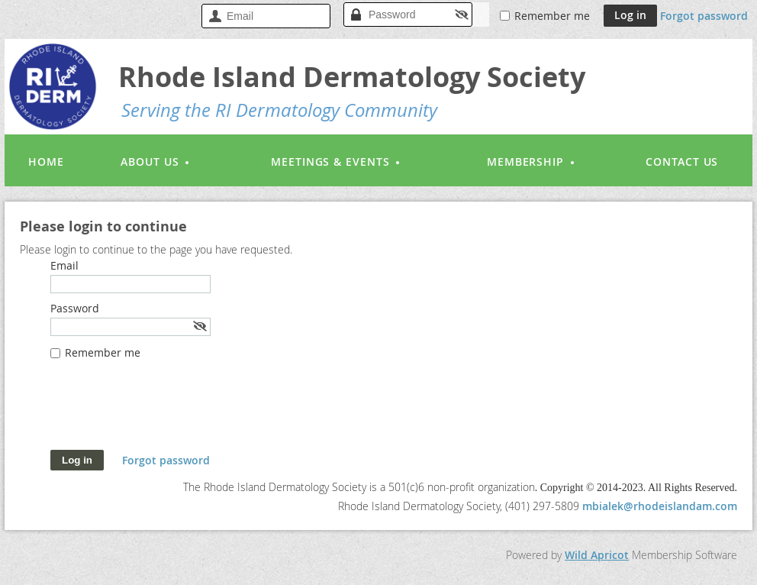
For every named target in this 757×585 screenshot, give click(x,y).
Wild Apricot (597, 555)
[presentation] (166, 412)
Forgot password (704, 15)
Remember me (552, 15)
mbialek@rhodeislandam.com (659, 506)
